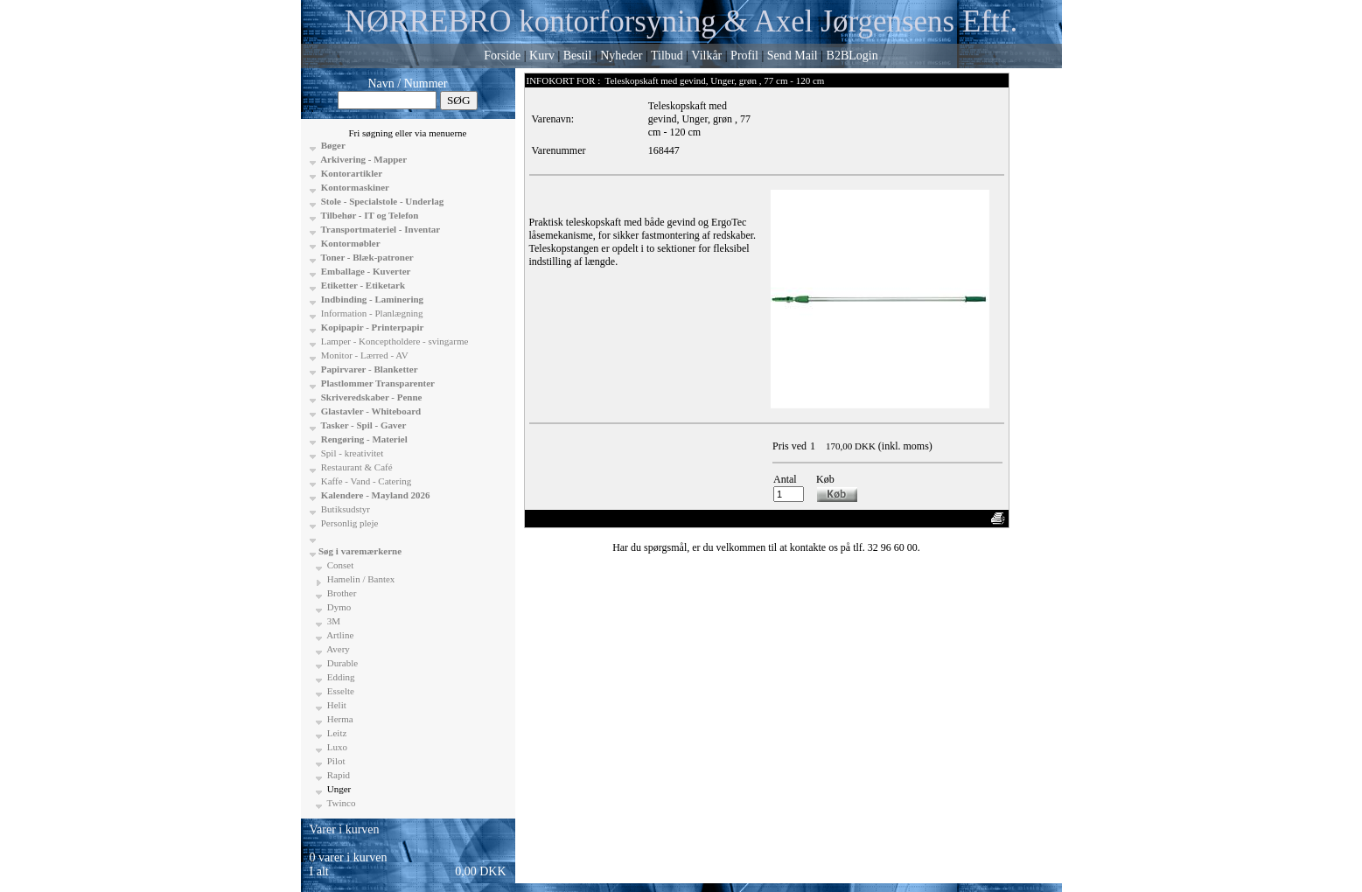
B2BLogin (852, 55)
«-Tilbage (552, 518)
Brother (340, 593)
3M (332, 621)
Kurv (542, 55)
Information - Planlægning (370, 313)
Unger (338, 789)
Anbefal (939, 518)
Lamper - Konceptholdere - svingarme (393, 341)
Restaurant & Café (355, 467)
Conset (339, 565)
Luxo (336, 747)
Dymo (338, 607)
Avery (337, 649)
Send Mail (792, 55)
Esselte (339, 691)
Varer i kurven (345, 829)
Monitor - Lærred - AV (363, 355)
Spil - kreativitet (350, 453)
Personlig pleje (348, 523)
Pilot (335, 761)
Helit (335, 705)
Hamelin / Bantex (360, 579)
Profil (744, 55)
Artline (339, 635)
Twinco (340, 803)
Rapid (337, 775)
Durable (341, 663)
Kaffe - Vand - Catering (364, 481)
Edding (340, 677)
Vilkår (706, 55)
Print (971, 518)
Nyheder (621, 55)
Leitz (335, 733)
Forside (502, 55)
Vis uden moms (885, 518)
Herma (339, 719)
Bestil (577, 55)
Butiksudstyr (344, 509)
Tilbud (667, 55)
